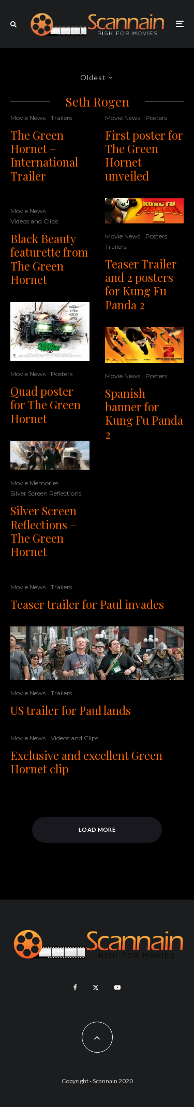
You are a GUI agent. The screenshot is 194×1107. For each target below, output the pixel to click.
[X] (96, 987)
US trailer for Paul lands (70, 710)
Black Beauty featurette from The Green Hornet (49, 259)
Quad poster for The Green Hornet (45, 404)
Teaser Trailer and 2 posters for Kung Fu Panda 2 (141, 284)
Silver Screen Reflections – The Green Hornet (43, 531)
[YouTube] (117, 987)
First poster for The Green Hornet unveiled (144, 155)
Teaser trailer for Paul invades (87, 604)
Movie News (28, 118)
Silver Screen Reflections (45, 493)
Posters (61, 374)
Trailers (61, 118)
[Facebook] (75, 987)
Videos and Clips (34, 221)
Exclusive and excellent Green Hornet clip (86, 762)
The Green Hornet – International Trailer (44, 155)
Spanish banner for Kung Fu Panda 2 (144, 413)
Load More (97, 829)
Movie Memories (34, 483)
